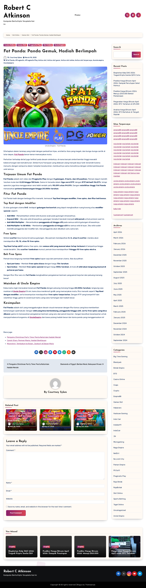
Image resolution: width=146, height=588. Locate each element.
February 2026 (119, 244)
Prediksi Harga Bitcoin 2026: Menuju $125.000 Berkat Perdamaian (125, 93)
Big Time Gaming (120, 357)
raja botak (117, 144)
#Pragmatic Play (31, 60)
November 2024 (120, 329)
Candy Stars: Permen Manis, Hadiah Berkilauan (26, 340)
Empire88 (94, 413)
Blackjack (117, 362)
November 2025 (120, 261)
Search (117, 47)
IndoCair (12, 416)
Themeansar (90, 585)
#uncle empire (98, 60)
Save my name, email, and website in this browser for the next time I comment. (40, 506)
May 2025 (117, 295)
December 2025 (120, 255)
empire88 (117, 130)
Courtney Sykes (16, 57)
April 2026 (117, 232)
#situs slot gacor (53, 60)
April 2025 (117, 300)
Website (9, 498)
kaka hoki (117, 209)
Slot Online (47, 45)
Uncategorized (119, 510)
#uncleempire (9, 63)
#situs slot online (67, 60)
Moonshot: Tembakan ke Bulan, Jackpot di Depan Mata (30, 344)
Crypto (116, 391)
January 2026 (119, 249)
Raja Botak (117, 482)
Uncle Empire (59, 45)
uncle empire (118, 181)
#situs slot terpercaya (83, 60)
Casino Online (9, 45)
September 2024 (120, 340)
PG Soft (116, 470)
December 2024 (120, 323)
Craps (115, 385)
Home (77, 15)
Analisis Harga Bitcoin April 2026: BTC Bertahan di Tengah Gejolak (126, 112)
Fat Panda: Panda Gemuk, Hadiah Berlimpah (50, 51)
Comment (10, 450)
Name (9, 482)
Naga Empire (118, 448)
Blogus (79, 585)
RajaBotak (117, 487)
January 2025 (119, 318)
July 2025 (117, 283)
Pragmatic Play (35, 45)
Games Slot (21, 45)
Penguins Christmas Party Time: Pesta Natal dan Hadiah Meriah (34, 337)
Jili (19, 416)
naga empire (118, 192)
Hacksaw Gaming (120, 413)
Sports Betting (119, 499)
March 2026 (118, 238)
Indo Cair (117, 419)
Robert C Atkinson (17, 571)
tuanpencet (118, 215)
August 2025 (118, 278)
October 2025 (119, 266)
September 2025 (120, 272)
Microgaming (118, 442)
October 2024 (119, 335)
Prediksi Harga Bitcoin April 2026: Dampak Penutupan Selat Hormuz (126, 83)
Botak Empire (118, 368)
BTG (115, 374)
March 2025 (118, 306)
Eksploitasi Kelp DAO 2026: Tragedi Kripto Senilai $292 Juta (126, 74)
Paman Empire (53, 416)
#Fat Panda (10, 60)
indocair (116, 164)
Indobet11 (117, 425)
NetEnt (116, 453)
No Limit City (118, 459)
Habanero (117, 408)
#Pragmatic (19, 60)
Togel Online (118, 505)
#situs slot (42, 60)
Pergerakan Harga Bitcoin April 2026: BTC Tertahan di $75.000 (126, 103)
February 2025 (119, 312)
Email (9, 490)
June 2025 (118, 289)
